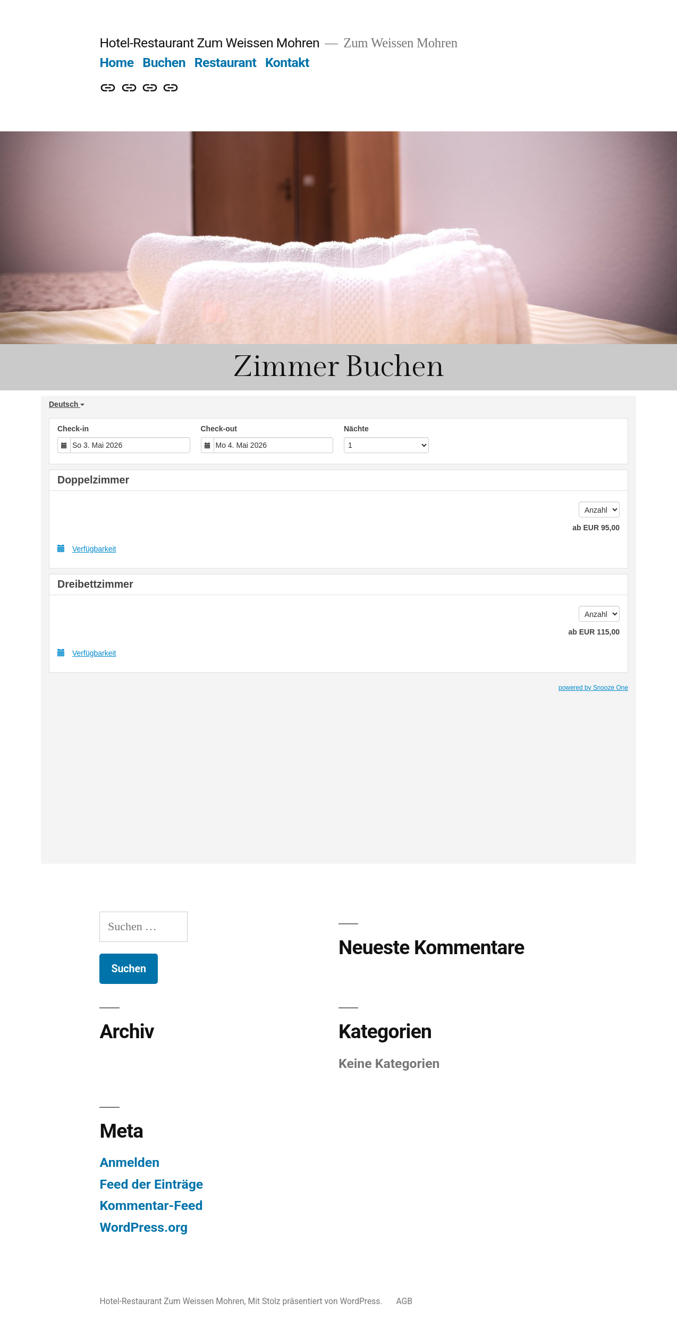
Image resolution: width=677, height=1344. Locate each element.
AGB (404, 1301)
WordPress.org (143, 1227)
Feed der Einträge (151, 1184)
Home (116, 62)
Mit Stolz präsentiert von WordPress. (316, 1301)
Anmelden (129, 1162)
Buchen (163, 62)
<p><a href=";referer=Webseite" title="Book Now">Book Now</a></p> (338, 630)
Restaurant (225, 62)
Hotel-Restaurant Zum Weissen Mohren (209, 43)
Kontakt (287, 62)
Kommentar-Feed (150, 1205)
